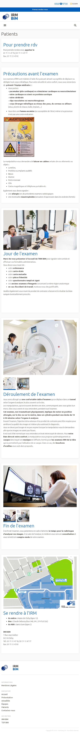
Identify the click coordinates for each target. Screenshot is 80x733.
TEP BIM (5, 722)
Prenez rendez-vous (40, 9)
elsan (74, 4)
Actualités (5, 701)
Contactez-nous (8, 710)
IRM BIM (4, 719)
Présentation (7, 697)
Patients (5, 707)
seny (4, 667)
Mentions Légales (8, 685)
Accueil (4, 694)
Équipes (4, 704)
